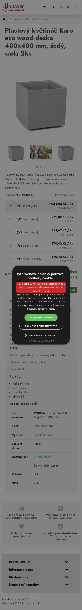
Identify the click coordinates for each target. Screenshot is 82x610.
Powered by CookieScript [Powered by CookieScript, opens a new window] (41, 340)
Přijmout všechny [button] (41, 317)
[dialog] (41, 305)
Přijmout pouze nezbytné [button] (41, 326)
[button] (41, 335)
